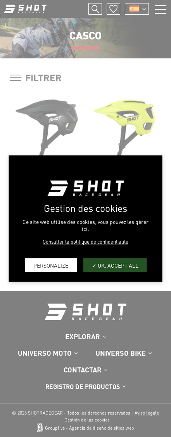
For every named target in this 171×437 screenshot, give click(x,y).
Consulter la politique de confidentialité (85, 241)
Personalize (50, 264)
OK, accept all (115, 264)
